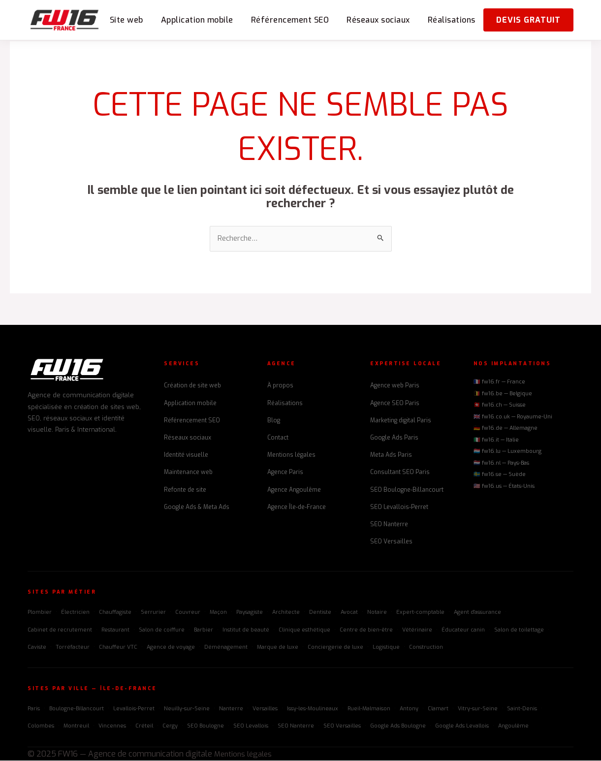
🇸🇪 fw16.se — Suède (500, 475)
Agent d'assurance (477, 613)
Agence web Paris (394, 386)
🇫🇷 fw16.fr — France (499, 382)
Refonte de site (185, 490)
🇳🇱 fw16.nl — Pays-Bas (501, 463)
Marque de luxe (277, 647)
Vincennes (112, 726)
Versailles (265, 709)
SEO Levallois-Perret (399, 507)
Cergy (170, 726)
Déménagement (226, 647)
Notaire (377, 613)
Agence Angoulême (294, 490)
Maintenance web (188, 473)
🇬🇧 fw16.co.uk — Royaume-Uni (513, 417)
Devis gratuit (528, 20)
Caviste (37, 647)
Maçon (218, 613)
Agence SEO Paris (394, 404)
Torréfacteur (73, 647)
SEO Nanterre (389, 525)
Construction (426, 647)
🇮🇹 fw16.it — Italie (496, 440)
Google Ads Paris (394, 438)
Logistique (386, 647)
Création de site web (192, 386)
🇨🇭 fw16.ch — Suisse (500, 406)
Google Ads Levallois (462, 726)
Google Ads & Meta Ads (196, 507)
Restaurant (115, 630)
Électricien (75, 613)
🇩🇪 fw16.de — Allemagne (506, 429)
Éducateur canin (463, 630)
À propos (280, 386)
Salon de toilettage (519, 630)
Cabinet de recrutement (60, 630)
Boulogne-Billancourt (76, 709)
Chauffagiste (115, 613)
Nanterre (231, 709)
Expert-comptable (420, 613)
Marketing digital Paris (400, 421)
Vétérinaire (417, 630)
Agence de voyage (171, 647)
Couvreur (187, 613)
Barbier (203, 630)
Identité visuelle (186, 456)
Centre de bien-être (366, 630)
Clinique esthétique (304, 630)
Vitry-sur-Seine (478, 709)
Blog (273, 421)
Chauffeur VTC (118, 647)
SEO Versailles (391, 542)
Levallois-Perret (134, 709)
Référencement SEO (290, 20)
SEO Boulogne (205, 726)
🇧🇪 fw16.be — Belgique (503, 394)
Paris (34, 709)
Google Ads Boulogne (398, 726)
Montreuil (76, 726)
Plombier (40, 613)
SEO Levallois (250, 726)
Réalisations (451, 20)
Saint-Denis (522, 709)
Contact (277, 438)
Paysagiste (249, 613)
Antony (409, 709)
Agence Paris (285, 473)
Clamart (438, 709)
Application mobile (197, 20)
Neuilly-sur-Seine (187, 709)
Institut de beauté (245, 630)
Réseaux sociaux (378, 20)
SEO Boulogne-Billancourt (406, 490)
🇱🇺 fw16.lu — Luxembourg (507, 452)
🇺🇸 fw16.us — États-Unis (504, 486)
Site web (126, 20)
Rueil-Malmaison (369, 709)
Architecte (286, 613)
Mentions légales (291, 456)
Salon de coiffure (162, 630)
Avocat (349, 613)
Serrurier (153, 613)
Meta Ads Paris (391, 456)
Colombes (41, 726)
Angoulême (513, 726)
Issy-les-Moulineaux (312, 709)
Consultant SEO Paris (400, 473)
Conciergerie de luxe (335, 647)
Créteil (144, 726)
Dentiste (320, 613)
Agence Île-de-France (296, 507)
